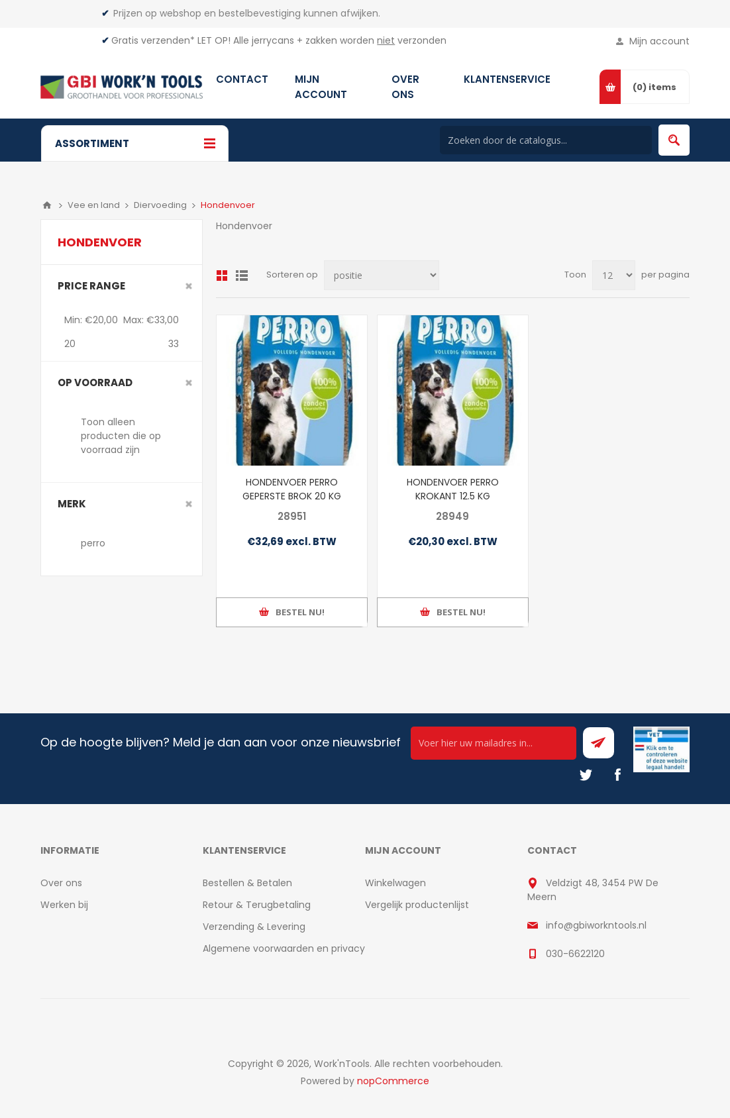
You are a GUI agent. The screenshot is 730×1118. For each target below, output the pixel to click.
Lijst (242, 275)
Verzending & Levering (254, 926)
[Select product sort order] (381, 275)
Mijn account (659, 41)
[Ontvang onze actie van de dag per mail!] (493, 743)
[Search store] (546, 140)
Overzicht (222, 275)
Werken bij (64, 904)
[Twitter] (585, 775)
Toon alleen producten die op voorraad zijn (121, 435)
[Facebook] (617, 775)
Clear (188, 286)
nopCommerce (393, 1081)
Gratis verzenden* (153, 40)
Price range (91, 286)
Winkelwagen (395, 882)
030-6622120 (575, 953)
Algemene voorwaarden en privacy (284, 948)
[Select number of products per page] (613, 275)
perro (93, 543)
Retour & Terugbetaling (257, 904)
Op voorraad (95, 382)
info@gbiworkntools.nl (596, 925)
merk (72, 504)
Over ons (61, 882)
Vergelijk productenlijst (417, 904)
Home (47, 205)
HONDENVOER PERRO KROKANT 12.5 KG (453, 489)
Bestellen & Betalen (247, 882)
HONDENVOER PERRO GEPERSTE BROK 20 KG (291, 489)
